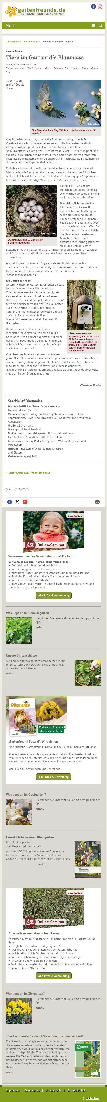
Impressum (12, 1090)
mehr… (40, 627)
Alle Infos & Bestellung (54, 777)
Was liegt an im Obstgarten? (26, 794)
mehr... (10, 1072)
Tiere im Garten (30, 41)
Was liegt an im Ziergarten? (25, 993)
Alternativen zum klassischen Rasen (33, 933)
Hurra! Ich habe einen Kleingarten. (30, 837)
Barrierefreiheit (76, 1090)
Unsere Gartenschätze (21, 655)
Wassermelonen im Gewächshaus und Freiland (40, 556)
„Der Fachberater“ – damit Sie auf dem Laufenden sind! (44, 1036)
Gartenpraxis (12, 41)
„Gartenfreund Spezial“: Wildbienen (33, 741)
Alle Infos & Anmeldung (53, 595)
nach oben (92, 1098)
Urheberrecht (54, 1090)
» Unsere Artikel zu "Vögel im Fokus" (29, 472)
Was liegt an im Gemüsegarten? (28, 613)
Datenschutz (32, 1090)
